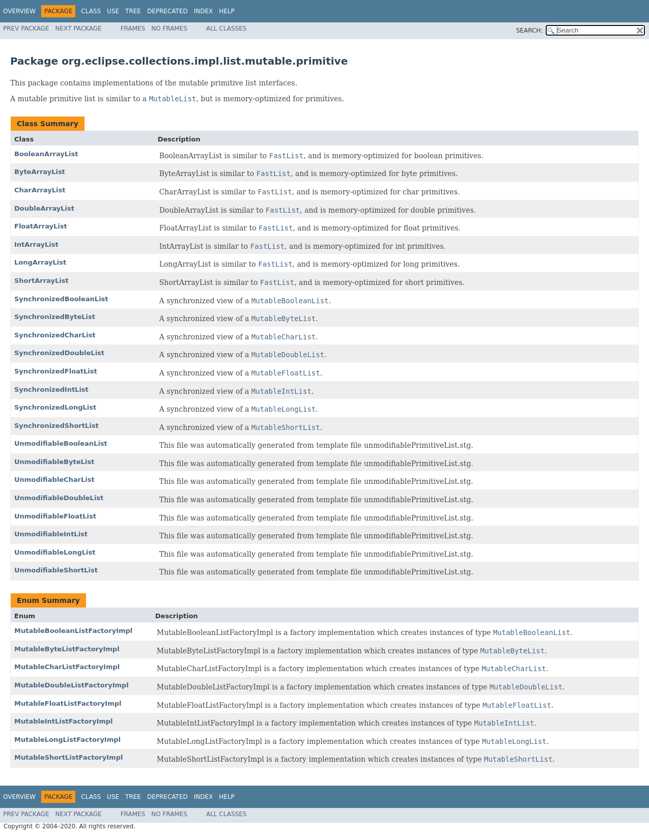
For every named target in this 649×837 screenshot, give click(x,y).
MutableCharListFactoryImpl (67, 667)
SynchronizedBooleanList (61, 299)
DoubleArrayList (44, 208)
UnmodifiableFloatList (55, 516)
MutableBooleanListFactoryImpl (73, 630)
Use (113, 11)
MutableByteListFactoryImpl (67, 649)
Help (227, 11)
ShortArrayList (41, 280)
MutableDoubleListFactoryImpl (71, 685)
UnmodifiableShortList (56, 570)
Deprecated (167, 11)
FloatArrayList (40, 226)
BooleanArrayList (46, 154)
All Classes (226, 28)
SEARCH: (529, 30)
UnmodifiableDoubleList (58, 498)
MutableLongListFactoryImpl (67, 739)
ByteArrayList (39, 172)
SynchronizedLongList (55, 407)
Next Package (78, 28)
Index (203, 11)
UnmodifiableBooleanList (60, 443)
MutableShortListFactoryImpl (68, 757)
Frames (133, 28)
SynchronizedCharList (54, 335)
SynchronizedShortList (56, 425)
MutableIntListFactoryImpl (63, 721)
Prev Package (26, 28)
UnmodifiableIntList (51, 534)
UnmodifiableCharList (54, 479)
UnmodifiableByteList (54, 462)
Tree (133, 11)
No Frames (169, 28)
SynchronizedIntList (51, 389)
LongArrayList (40, 262)
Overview (19, 11)
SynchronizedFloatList (55, 371)
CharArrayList (39, 190)
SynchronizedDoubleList (59, 353)
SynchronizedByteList (54, 317)
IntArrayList (36, 244)
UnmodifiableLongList (55, 552)
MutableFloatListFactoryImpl (67, 703)
